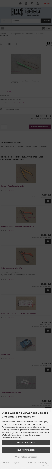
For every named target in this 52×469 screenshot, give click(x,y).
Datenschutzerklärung (37, 462)
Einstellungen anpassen (26, 457)
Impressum (45, 465)
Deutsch (5, 462)
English (16, 462)
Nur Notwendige (26, 450)
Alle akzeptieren (26, 443)
